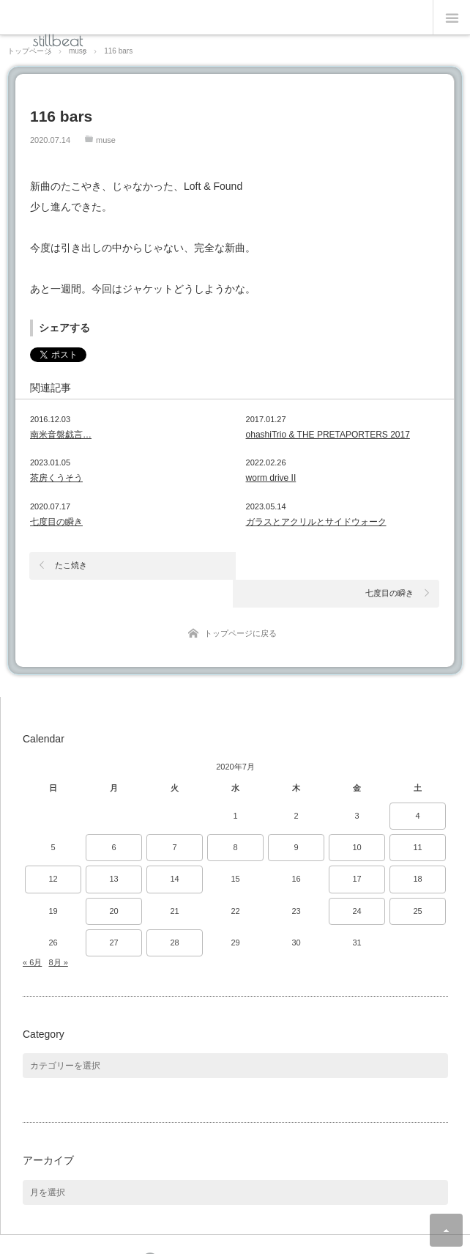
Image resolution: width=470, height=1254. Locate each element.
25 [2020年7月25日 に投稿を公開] (417, 883)
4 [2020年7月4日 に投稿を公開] (417, 787)
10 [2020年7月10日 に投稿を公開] (356, 820)
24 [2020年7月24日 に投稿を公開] (356, 883)
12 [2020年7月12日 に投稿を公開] (52, 851)
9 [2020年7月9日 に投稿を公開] (296, 820)
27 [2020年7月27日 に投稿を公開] (113, 914)
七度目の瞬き (56, 522)
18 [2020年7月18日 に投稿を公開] (417, 851)
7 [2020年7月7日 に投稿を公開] (174, 820)
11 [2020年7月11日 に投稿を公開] (417, 820)
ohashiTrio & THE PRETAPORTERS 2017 (328, 434)
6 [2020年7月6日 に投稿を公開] (113, 820)
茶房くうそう (56, 478)
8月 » (57, 934)
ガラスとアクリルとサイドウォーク (316, 522)
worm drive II (271, 478)
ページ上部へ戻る (446, 1230)
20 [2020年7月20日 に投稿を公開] (113, 883)
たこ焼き (71, 565)
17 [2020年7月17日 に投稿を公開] (356, 851)
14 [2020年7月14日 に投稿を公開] (174, 851)
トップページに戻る (240, 605)
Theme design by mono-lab (278, 1233)
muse (106, 140)
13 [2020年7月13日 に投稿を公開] (113, 851)
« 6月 (32, 934)
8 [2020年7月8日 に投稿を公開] (235, 820)
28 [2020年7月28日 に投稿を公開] (174, 914)
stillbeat (58, 40)
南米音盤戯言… (61, 434)
